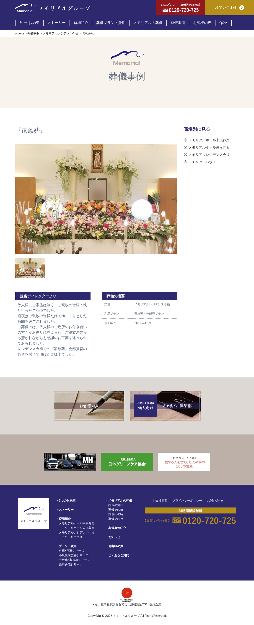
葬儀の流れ (115, 505)
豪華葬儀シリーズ (71, 564)
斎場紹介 (65, 518)
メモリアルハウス (202, 162)
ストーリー (66, 509)
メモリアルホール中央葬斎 (209, 140)
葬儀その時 (115, 514)
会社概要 (161, 500)
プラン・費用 (68, 546)
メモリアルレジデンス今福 (209, 155)
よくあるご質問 (118, 555)
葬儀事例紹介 (117, 528)
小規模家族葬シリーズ (73, 555)
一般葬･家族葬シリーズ (74, 560)
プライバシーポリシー (187, 500)
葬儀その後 (115, 518)
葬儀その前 (115, 509)
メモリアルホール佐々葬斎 (209, 147)
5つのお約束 (67, 500)
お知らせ (114, 537)
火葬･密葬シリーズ (71, 550)
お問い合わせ (216, 500)
